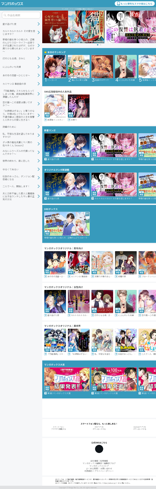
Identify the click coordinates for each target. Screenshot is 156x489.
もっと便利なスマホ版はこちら (134, 4)
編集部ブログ (110, 463)
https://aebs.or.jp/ (109, 483)
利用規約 (88, 470)
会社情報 (94, 460)
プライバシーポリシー (104, 470)
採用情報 (104, 460)
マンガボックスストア (99, 465)
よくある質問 (92, 468)
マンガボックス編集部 (92, 463)
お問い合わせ (106, 468)
